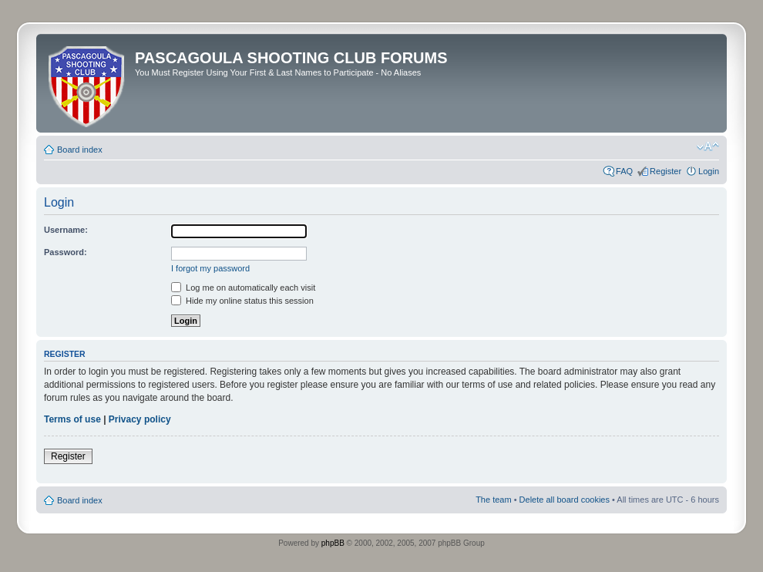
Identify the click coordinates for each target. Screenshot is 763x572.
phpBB (333, 543)
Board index (80, 149)
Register (665, 171)
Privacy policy (140, 419)
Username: (66, 229)
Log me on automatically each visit (243, 287)
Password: (65, 252)
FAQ (624, 171)
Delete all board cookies (564, 499)
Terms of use (72, 419)
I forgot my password (210, 268)
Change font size (708, 146)
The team (493, 499)
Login (708, 171)
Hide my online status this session (242, 300)
